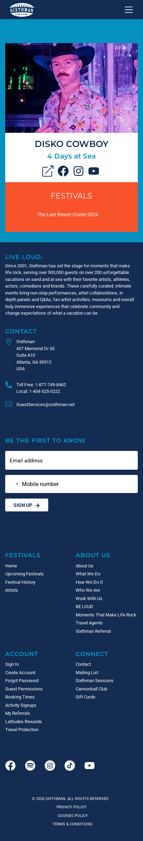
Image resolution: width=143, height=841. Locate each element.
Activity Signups (20, 705)
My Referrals (17, 713)
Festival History (20, 582)
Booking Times (20, 697)
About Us (93, 555)
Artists (11, 590)
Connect (92, 654)
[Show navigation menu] (129, 10)
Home (11, 566)
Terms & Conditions (71, 823)
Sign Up (27, 505)
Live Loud (24, 257)
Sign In (12, 664)
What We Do (88, 574)
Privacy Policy (71, 806)
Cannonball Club (91, 689)
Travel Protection (22, 729)
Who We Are (88, 590)
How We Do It (89, 582)
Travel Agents (89, 623)
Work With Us (89, 598)
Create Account (20, 672)
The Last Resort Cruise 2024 (67, 214)
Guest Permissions (24, 689)
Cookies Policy (72, 815)
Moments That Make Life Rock (106, 615)
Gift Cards (85, 697)
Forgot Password (22, 680)
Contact (21, 331)
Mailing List (87, 672)
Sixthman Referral (93, 631)
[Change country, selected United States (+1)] (13, 484)
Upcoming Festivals (24, 574)
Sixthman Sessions (94, 680)
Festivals (71, 196)
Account (21, 654)
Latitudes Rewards (23, 721)
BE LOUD (84, 606)
